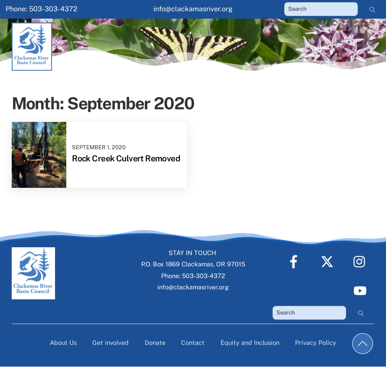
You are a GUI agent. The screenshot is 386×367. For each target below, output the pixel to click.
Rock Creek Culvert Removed (126, 158)
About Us (63, 342)
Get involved (110, 342)
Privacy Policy (315, 342)
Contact (192, 342)
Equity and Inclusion (250, 342)
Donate (155, 342)
